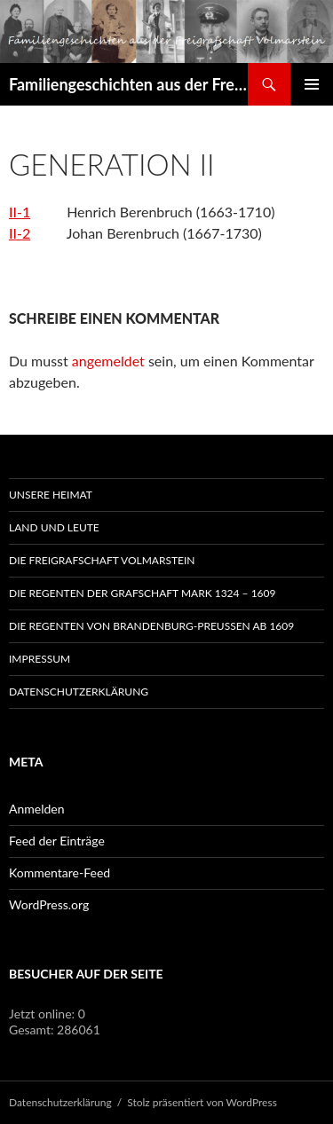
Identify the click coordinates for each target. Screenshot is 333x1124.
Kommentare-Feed (59, 872)
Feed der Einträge (57, 840)
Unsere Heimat (50, 494)
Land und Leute (54, 527)
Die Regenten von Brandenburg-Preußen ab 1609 (151, 626)
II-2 (19, 232)
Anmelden (37, 808)
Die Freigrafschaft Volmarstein (102, 560)
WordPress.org (49, 904)
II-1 (19, 211)
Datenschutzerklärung (78, 691)
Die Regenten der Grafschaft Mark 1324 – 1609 (142, 593)
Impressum (39, 658)
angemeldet (108, 360)
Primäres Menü (311, 84)
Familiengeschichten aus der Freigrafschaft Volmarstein (128, 84)
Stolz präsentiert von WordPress (202, 1102)
